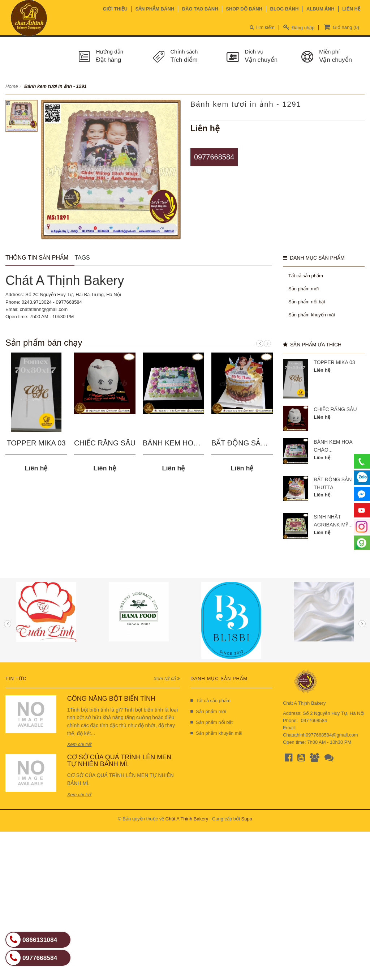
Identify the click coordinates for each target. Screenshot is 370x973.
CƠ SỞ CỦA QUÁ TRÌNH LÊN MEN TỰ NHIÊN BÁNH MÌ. (119, 761)
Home (11, 86)
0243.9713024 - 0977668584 (52, 302)
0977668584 (214, 157)
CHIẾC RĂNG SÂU (104, 443)
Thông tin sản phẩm (36, 258)
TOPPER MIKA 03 (36, 443)
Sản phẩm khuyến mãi (311, 314)
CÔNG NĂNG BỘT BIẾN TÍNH (111, 698)
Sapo (246, 818)
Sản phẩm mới (303, 288)
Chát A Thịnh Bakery (186, 818)
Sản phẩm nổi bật (306, 301)
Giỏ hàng (340, 27)
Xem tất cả (167, 678)
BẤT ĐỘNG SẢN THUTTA (253, 443)
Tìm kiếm (262, 27)
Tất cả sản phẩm (305, 275)
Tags (82, 258)
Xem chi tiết (79, 744)
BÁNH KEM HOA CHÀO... (185, 443)
